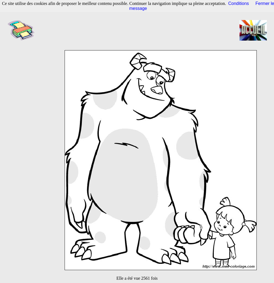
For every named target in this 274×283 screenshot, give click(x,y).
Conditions (238, 3)
